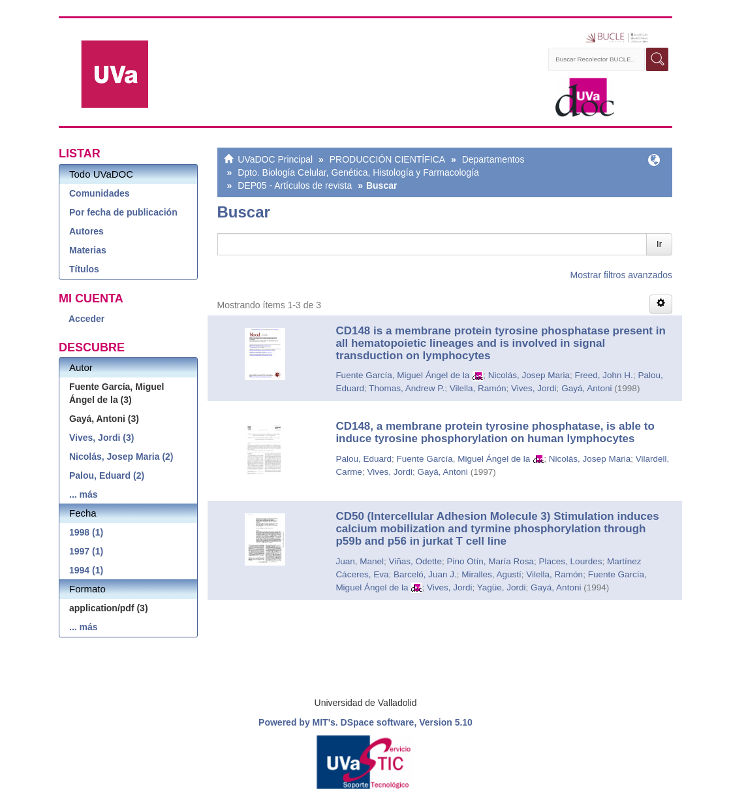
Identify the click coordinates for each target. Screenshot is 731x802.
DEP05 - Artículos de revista (295, 185)
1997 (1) (86, 551)
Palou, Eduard (363, 459)
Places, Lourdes (570, 561)
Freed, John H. (604, 375)
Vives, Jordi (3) (101, 437)
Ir (659, 244)
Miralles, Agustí (491, 574)
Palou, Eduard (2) (106, 475)
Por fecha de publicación (123, 212)
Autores (86, 231)
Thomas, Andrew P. (406, 388)
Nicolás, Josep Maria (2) (121, 456)
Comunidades (99, 193)
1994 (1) (86, 570)
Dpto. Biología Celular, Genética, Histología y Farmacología (358, 172)
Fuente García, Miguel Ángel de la (402, 375)
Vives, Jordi (534, 388)
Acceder (86, 318)
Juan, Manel (359, 561)
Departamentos (493, 159)
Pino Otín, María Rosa (491, 561)
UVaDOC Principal (275, 159)
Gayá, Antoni (586, 388)
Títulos (84, 269)
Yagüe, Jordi (501, 587)
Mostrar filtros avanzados (621, 275)
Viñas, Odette (415, 561)
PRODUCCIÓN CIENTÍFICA (387, 159)
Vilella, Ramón (478, 388)
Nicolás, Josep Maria (529, 375)
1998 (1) (86, 532)
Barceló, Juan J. (425, 574)
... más (83, 494)
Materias (87, 250)
